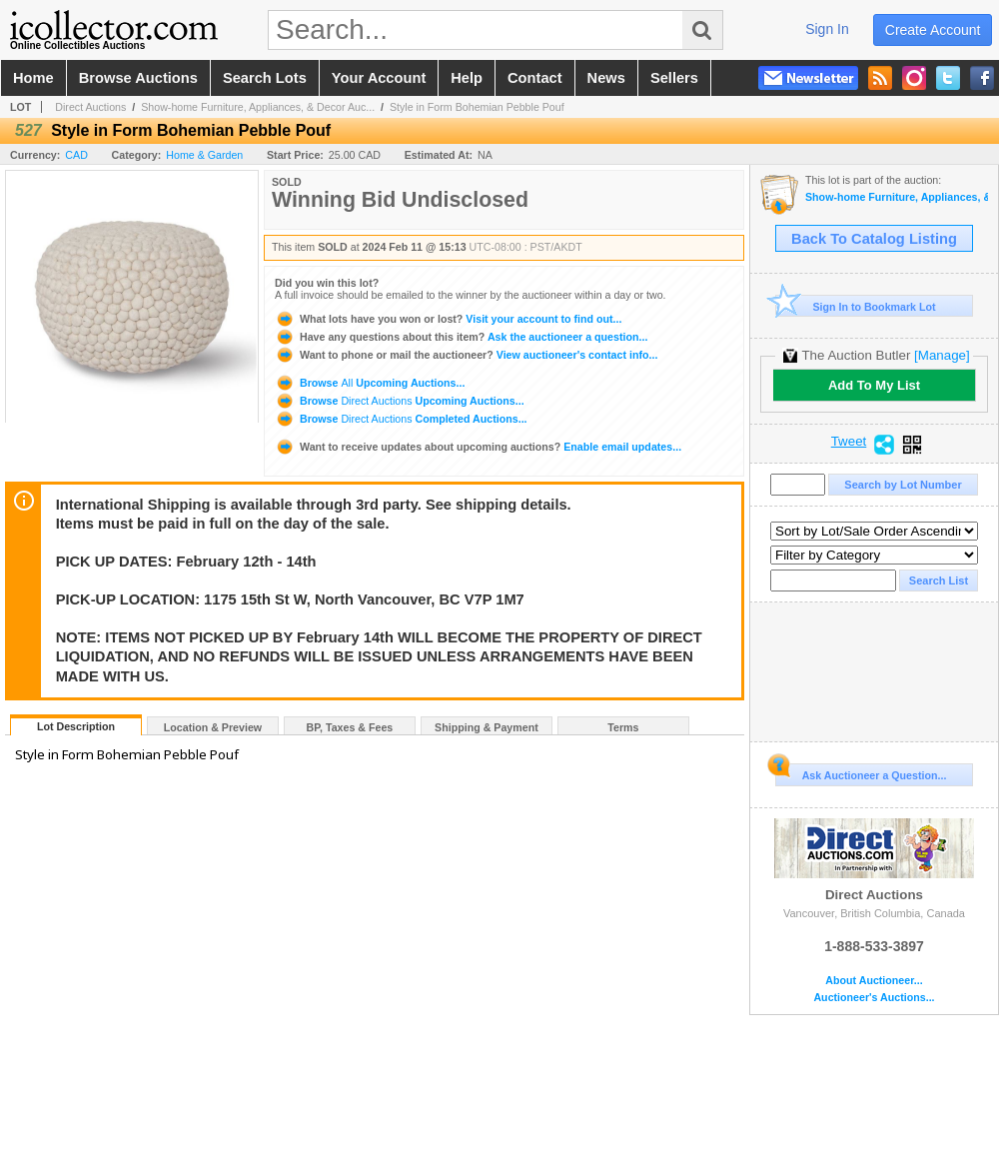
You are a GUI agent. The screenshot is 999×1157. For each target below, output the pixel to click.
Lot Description (76, 726)
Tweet (849, 442)
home (33, 78)
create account (933, 30)
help (467, 78)
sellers (674, 78)
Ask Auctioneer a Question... (860, 772)
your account (379, 78)
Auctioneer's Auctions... (873, 997)
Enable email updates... (478, 447)
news (606, 78)
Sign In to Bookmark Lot (855, 306)
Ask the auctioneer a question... (461, 337)
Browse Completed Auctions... (401, 419)
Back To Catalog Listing (874, 239)
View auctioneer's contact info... (466, 355)
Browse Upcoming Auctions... (370, 383)
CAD (76, 155)
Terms (622, 727)
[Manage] (941, 355)
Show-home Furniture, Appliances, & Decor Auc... (258, 107)
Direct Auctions (90, 107)
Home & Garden (204, 155)
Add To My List (874, 385)
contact (534, 78)
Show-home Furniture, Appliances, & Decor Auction (896, 197)
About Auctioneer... (873, 980)
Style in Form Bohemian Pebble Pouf (477, 107)
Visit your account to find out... (448, 319)
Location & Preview (213, 727)
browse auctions (138, 78)
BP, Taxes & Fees (350, 727)
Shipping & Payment (486, 727)
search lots (265, 78)
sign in (827, 29)
